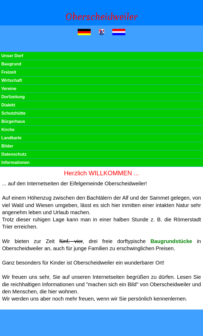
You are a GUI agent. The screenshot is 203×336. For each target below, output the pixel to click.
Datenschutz (13, 154)
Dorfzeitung (13, 97)
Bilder (7, 146)
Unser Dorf (12, 55)
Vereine (8, 88)
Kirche (8, 129)
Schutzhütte (13, 113)
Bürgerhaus (13, 121)
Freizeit (8, 72)
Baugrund (11, 64)
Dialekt (8, 105)
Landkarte (11, 138)
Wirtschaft (11, 80)
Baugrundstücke (171, 241)
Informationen (15, 162)
